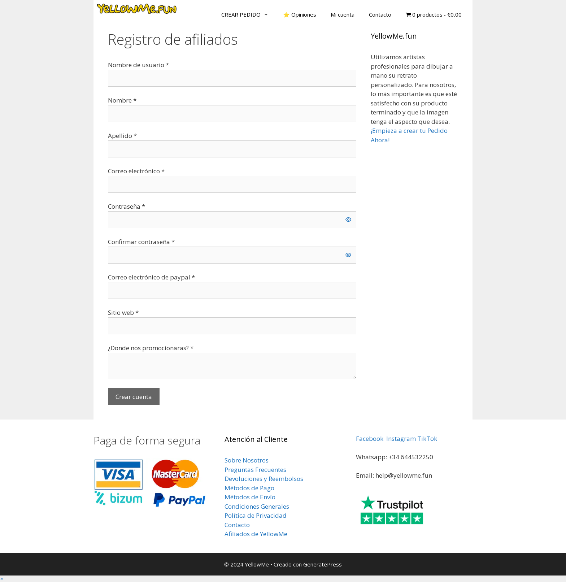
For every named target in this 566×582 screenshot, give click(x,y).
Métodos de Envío (250, 497)
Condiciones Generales (257, 506)
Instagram (401, 438)
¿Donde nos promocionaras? (150, 348)
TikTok (427, 438)
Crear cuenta (134, 396)
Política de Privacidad (256, 515)
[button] (1, 578)
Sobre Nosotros (247, 460)
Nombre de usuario (138, 65)
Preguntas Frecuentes (255, 469)
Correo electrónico (136, 171)
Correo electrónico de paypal (151, 277)
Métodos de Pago (249, 488)
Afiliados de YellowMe (256, 534)
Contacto (380, 14)
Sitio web (123, 312)
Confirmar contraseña (141, 242)
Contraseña (126, 206)
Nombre (122, 100)
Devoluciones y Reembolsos (264, 478)
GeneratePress (322, 564)
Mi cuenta (342, 14)
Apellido (122, 135)
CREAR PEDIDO (248, 14)
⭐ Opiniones (299, 14)
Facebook (369, 438)
